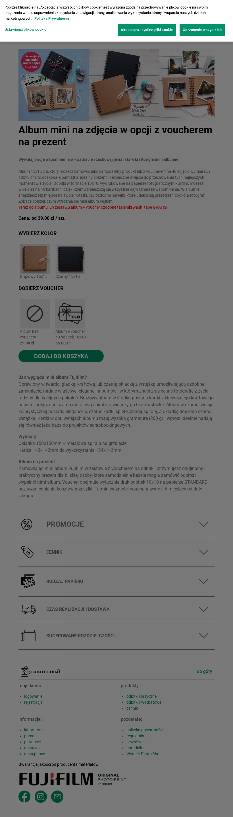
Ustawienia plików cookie (25, 27)
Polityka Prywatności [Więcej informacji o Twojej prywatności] (51, 16)
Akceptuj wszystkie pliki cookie (147, 28)
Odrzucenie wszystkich (202, 28)
